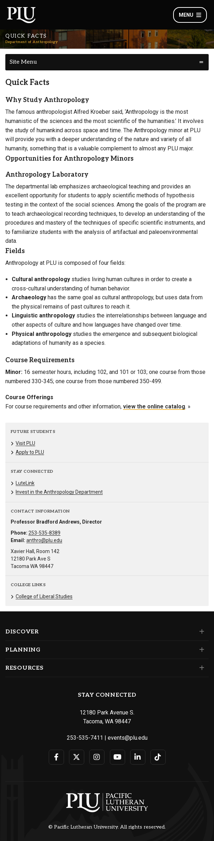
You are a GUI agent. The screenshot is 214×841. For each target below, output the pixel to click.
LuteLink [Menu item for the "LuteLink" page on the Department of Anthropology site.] (25, 483)
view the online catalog (154, 406)
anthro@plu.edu (44, 540)
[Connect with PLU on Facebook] (56, 757)
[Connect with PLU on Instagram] (97, 757)
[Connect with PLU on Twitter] (76, 757)
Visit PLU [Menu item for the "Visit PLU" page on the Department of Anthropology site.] (25, 443)
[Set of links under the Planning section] (200, 650)
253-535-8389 (44, 533)
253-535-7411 (85, 737)
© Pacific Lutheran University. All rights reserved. (107, 827)
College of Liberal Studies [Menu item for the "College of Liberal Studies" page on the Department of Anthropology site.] (44, 596)
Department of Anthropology (31, 42)
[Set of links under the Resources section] (200, 668)
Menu (190, 15)
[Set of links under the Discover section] (200, 632)
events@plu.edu (128, 737)
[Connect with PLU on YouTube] (117, 757)
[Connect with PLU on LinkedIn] (137, 757)
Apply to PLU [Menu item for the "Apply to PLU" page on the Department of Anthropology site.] (30, 452)
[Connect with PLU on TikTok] (158, 757)
